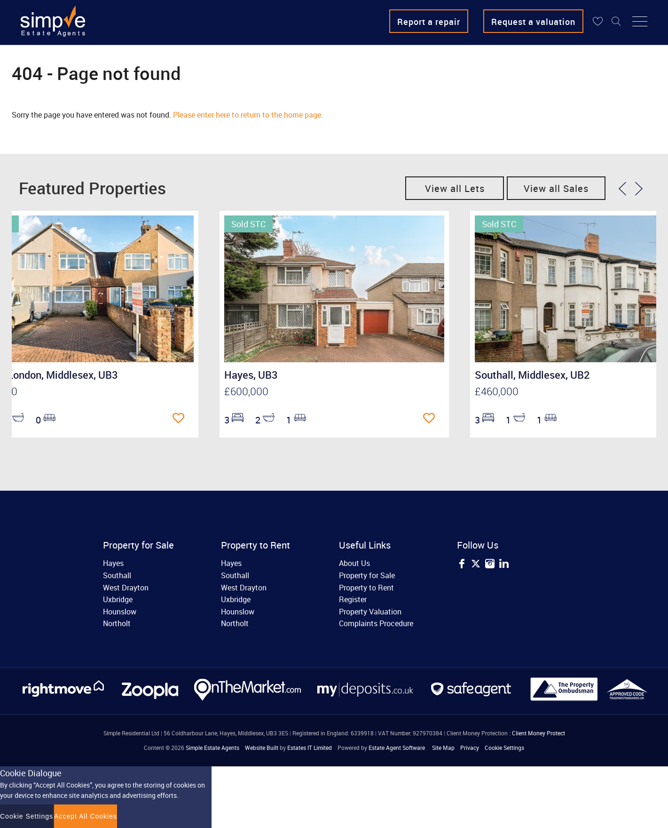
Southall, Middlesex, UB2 (532, 375)
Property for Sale (367, 575)
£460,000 (497, 391)
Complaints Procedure (376, 623)
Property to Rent (366, 587)
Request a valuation (533, 21)
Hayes (113, 563)
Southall (117, 575)
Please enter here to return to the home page (247, 115)
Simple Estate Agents (212, 747)
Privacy (469, 747)
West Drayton (126, 587)
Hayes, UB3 (251, 375)
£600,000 (246, 391)
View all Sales (556, 188)
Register (353, 599)
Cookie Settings (504, 747)
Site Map (443, 747)
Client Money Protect (538, 733)
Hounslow (119, 611)
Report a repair (428, 21)
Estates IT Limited (309, 747)
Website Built (261, 747)
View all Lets (455, 188)
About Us (354, 563)
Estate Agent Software (397, 747)
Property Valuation (370, 611)
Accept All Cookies (85, 816)
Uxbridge (118, 599)
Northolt (117, 623)
